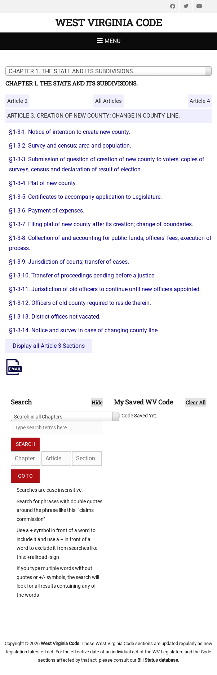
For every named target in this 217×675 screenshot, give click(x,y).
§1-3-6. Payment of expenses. (46, 210)
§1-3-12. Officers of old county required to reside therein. (80, 302)
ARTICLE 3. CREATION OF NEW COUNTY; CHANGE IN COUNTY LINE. (93, 115)
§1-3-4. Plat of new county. (43, 183)
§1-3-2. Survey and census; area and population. (70, 145)
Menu (112, 41)
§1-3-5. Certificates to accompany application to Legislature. (85, 196)
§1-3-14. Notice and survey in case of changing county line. (84, 330)
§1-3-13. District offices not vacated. (55, 316)
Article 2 (17, 101)
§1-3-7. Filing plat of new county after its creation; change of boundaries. (101, 224)
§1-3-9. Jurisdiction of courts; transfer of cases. (69, 261)
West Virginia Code (108, 22)
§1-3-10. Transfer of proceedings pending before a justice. (82, 275)
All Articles (108, 101)
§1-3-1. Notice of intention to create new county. (69, 131)
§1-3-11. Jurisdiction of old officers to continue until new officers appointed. (105, 289)
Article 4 (200, 101)
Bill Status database (157, 660)
